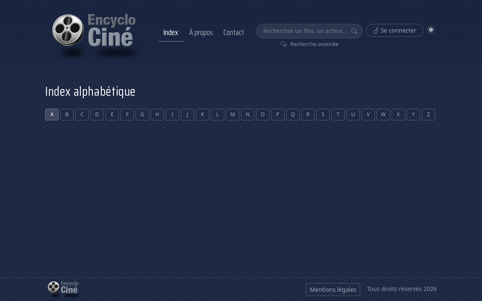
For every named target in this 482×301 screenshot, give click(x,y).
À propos (201, 32)
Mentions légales (333, 289)
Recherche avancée (310, 44)
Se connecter (394, 30)
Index (170, 32)
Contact (233, 32)
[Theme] (431, 30)
